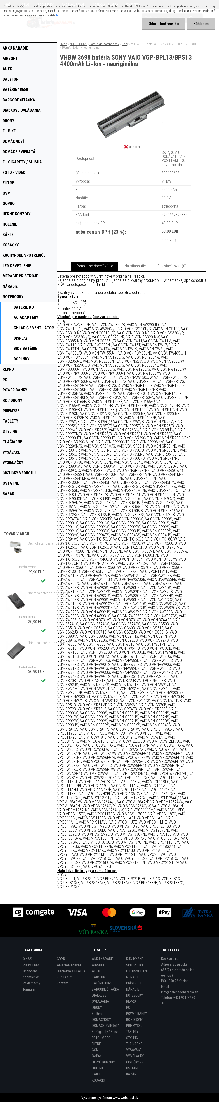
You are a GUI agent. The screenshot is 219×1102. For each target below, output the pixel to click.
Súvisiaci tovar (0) (171, 266)
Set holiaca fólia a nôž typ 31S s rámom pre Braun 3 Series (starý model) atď (51, 543)
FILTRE (96, 1044)
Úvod (63, 44)
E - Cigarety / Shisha (106, 1032)
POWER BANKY (136, 1014)
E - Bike (97, 1014)
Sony (125, 44)
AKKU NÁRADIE (103, 959)
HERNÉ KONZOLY (103, 1062)
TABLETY (132, 1032)
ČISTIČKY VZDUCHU (140, 1062)
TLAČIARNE (134, 1044)
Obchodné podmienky (31, 974)
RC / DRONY (134, 1020)
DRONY (97, 1007)
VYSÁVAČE (134, 1050)
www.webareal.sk (125, 1098)
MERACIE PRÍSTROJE (134, 980)
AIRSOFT (98, 965)
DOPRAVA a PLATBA (71, 971)
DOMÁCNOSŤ (101, 1020)
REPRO (131, 1001)
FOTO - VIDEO (101, 1038)
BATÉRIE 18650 (102, 983)
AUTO (96, 971)
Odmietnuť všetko (163, 23)
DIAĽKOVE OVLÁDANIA (100, 998)
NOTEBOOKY (78, 44)
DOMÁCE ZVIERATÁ (106, 1026)
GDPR (61, 959)
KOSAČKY (99, 1080)
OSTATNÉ (132, 1068)
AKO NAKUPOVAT (69, 965)
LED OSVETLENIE (137, 971)
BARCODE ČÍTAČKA (105, 989)
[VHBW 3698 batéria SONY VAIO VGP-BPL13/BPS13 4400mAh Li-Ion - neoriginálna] (131, 88)
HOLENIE (98, 1068)
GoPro (96, 1056)
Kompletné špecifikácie (94, 266)
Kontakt (62, 983)
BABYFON (98, 977)
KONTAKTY (64, 977)
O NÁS (27, 959)
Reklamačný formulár (31, 986)
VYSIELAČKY (135, 1056)
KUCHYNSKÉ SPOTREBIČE (135, 962)
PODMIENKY (31, 965)
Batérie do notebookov (104, 44)
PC (128, 1007)
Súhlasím (201, 23)
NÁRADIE (132, 989)
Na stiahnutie (135, 266)
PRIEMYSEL (134, 1026)
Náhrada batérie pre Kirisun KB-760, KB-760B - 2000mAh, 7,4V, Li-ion (51, 593)
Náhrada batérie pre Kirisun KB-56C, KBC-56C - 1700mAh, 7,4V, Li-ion (51, 643)
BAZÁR (131, 1074)
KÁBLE (96, 1074)
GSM (95, 1050)
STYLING (132, 1038)
